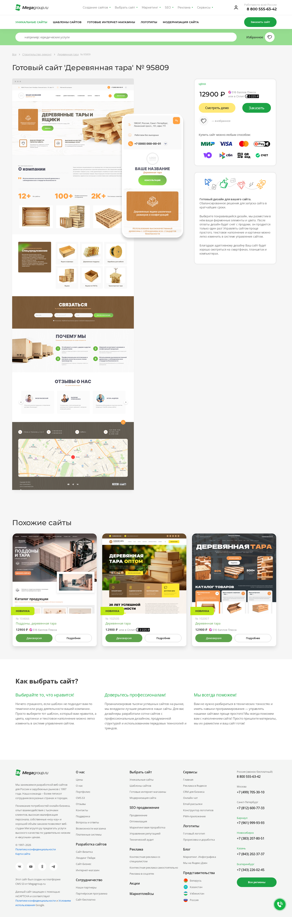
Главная (188, 779)
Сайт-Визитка (84, 852)
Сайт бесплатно (86, 899)
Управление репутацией (145, 833)
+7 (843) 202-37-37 (250, 854)
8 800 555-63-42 (262, 9)
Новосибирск (245, 833)
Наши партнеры (86, 887)
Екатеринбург (245, 864)
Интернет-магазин (87, 870)
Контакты (82, 810)
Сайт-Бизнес (83, 864)
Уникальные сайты (31, 22)
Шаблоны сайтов (67, 22)
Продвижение (138, 815)
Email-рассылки (192, 804)
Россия (191, 900)
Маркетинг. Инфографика (199, 857)
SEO (168, 7)
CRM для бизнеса (193, 792)
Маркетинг (150, 7)
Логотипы (149, 22)
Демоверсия (34, 638)
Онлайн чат (190, 798)
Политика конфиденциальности (35, 849)
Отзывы (81, 804)
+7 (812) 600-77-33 (250, 808)
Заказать (256, 107)
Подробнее (73, 638)
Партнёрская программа (91, 893)
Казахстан (192, 887)
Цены (79, 779)
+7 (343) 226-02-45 (250, 870)
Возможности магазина (91, 828)
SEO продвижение (144, 807)
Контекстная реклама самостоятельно (154, 867)
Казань (241, 848)
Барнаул (242, 818)
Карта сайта (22, 854)
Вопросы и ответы (87, 822)
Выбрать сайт (125, 7)
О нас (79, 785)
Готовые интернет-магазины (111, 22)
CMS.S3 (80, 798)
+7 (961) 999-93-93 (250, 823)
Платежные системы (89, 834)
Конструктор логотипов (198, 810)
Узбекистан (193, 893)
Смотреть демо (217, 108)
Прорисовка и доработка (199, 839)
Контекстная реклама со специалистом (145, 859)
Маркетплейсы (142, 893)
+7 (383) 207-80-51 (250, 838)
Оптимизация (138, 821)
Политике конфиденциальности (35, 900)
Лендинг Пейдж (86, 858)
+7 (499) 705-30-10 (250, 792)
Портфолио (83, 792)
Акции (135, 883)
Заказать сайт (260, 22)
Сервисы (204, 7)
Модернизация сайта (181, 22)
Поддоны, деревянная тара (36, 623)
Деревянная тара (118, 623)
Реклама (184, 7)
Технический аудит (142, 839)
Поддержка (83, 816)
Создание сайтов (95, 7)
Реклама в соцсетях (142, 873)
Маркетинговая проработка (147, 827)
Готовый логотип (194, 833)
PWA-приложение (194, 816)
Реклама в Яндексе (195, 785)
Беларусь (192, 880)
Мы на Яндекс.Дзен (195, 863)
